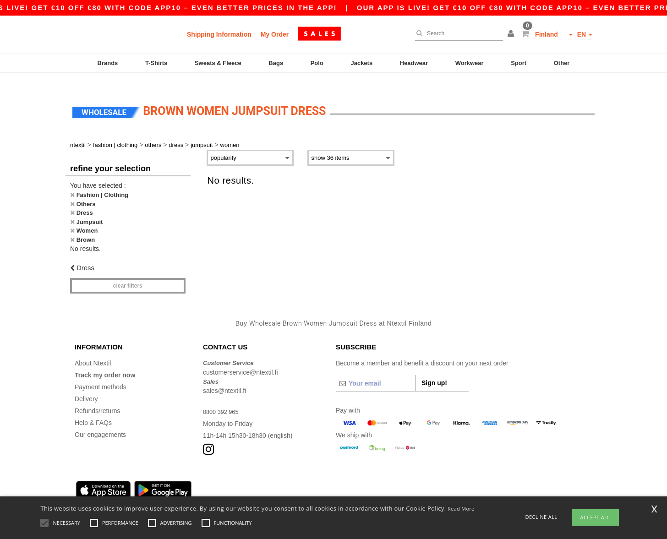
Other (562, 63)
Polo (317, 63)
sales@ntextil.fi (224, 377)
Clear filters (127, 272)
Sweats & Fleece (218, 63)
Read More (461, 508)
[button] (512, 34)
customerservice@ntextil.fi (240, 358)
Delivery (86, 385)
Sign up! (434, 369)
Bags (275, 63)
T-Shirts (156, 63)
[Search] (456, 33)
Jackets (361, 63)
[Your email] (376, 370)
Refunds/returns (97, 397)
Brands (108, 63)
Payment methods (100, 373)
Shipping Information (219, 34)
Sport (518, 63)
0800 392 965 (222, 398)
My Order (275, 34)
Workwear (469, 63)
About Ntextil (93, 350)
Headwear (414, 63)
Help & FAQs (93, 409)
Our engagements (100, 421)
